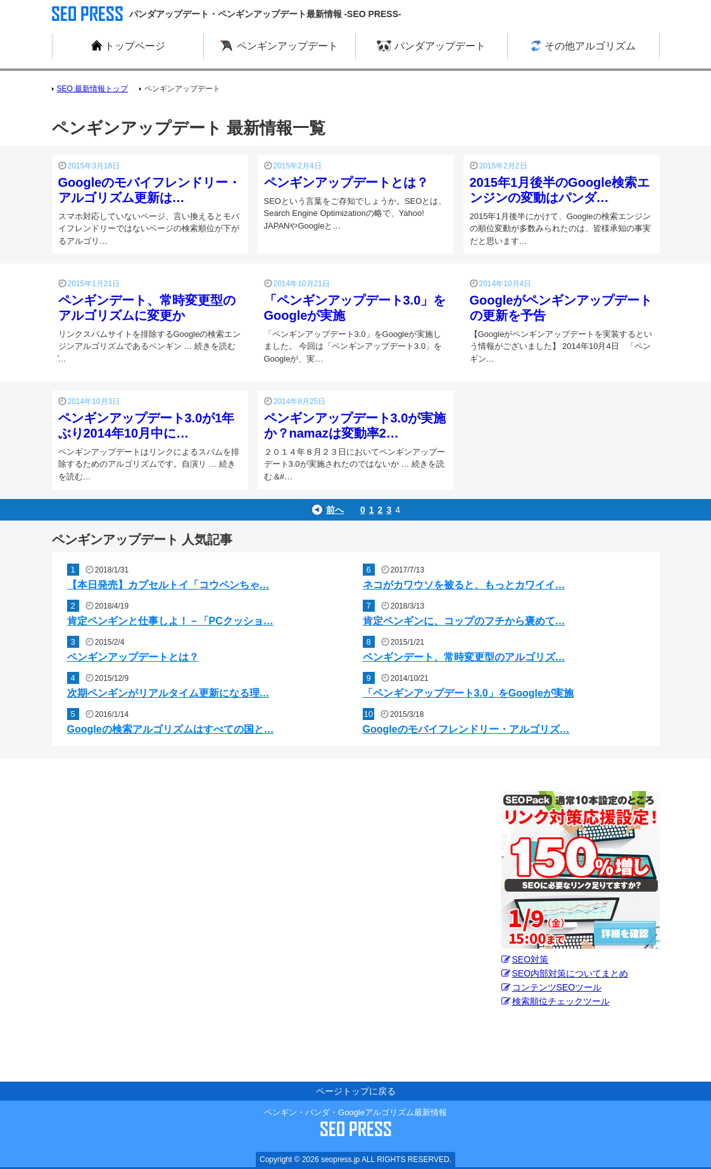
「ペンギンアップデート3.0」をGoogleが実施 (468, 693)
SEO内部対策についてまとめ (565, 973)
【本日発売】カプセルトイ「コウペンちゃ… (168, 584)
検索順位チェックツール (555, 1001)
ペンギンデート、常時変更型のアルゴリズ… (464, 657)
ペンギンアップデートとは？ (346, 182)
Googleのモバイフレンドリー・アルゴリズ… (466, 729)
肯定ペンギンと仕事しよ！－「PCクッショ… (170, 621)
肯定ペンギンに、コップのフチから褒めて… (464, 621)
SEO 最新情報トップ (93, 88)
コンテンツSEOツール (551, 987)
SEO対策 (525, 959)
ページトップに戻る (356, 1091)
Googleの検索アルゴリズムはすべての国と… (170, 729)
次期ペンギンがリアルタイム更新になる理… (168, 693)
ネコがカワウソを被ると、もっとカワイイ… (464, 584)
